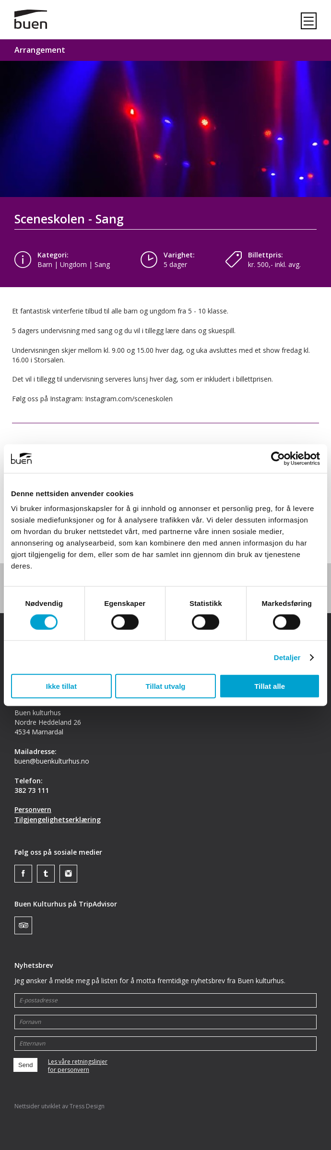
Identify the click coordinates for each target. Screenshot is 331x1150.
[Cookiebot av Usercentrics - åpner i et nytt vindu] (278, 458)
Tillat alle (269, 686)
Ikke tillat (61, 686)
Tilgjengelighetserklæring (57, 819)
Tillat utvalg (165, 686)
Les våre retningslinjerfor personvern (77, 1066)
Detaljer (287, 657)
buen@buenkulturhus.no (51, 761)
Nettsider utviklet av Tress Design (59, 1106)
